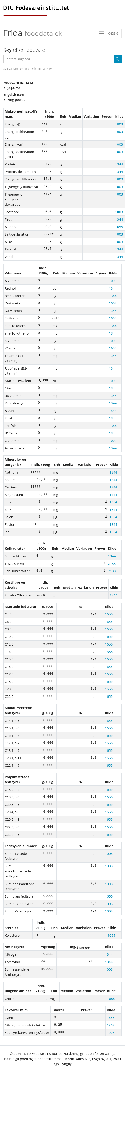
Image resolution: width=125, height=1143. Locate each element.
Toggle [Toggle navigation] (108, 33)
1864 (113, 502)
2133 (112, 563)
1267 (110, 1025)
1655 (119, 226)
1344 (119, 164)
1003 (119, 124)
